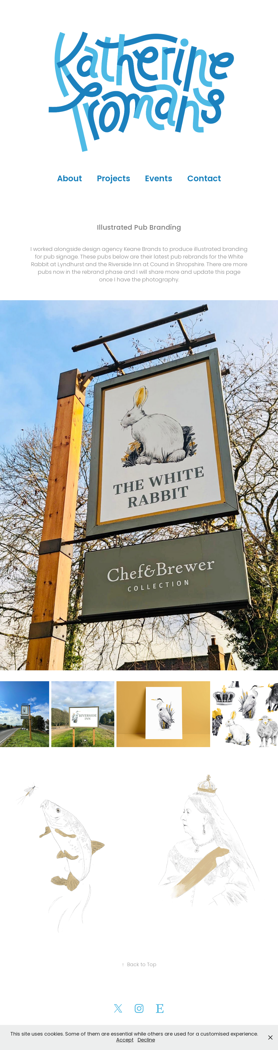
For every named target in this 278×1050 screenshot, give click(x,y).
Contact (204, 179)
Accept (125, 1040)
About (69, 179)
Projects (113, 179)
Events (158, 179)
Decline (146, 1040)
